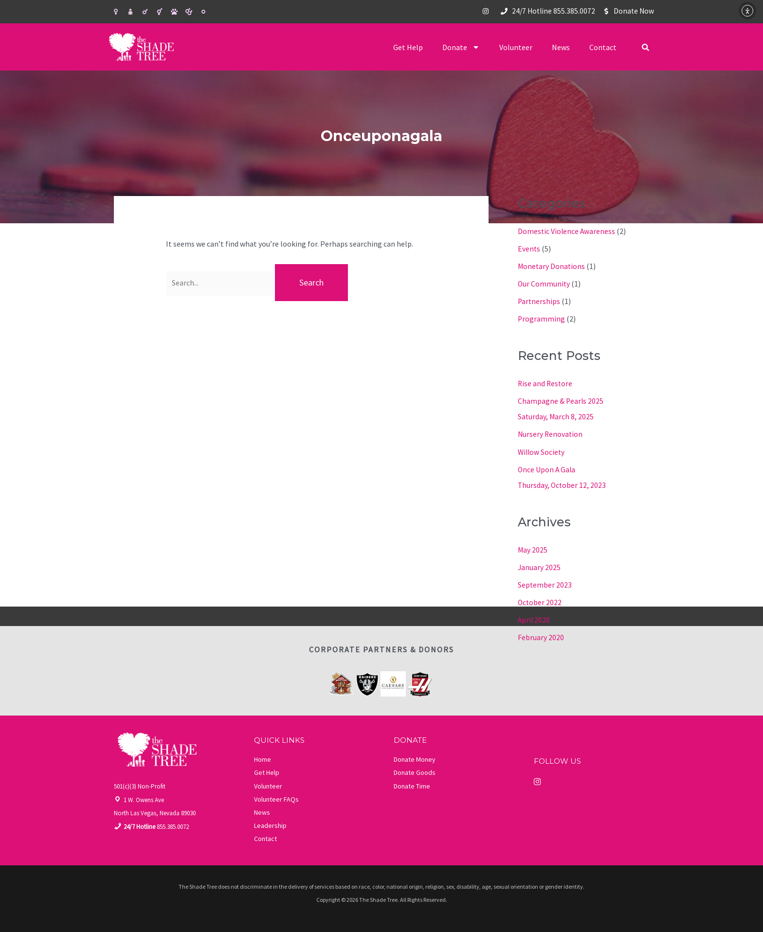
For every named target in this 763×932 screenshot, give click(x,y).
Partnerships (539, 301)
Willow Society (542, 451)
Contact (603, 47)
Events (529, 248)
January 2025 (539, 566)
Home (262, 757)
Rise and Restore (546, 383)
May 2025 (533, 549)
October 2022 (540, 601)
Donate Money (415, 757)
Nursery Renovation (551, 433)
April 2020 (534, 619)
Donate (461, 47)
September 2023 (545, 584)
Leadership (270, 824)
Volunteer (515, 47)
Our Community (544, 283)
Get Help (408, 47)
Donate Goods (415, 771)
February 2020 (541, 636)
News (561, 47)
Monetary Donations (552, 266)
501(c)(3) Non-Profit (139, 785)
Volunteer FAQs (276, 797)
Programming (541, 318)
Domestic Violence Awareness (567, 231)
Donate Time (412, 784)
